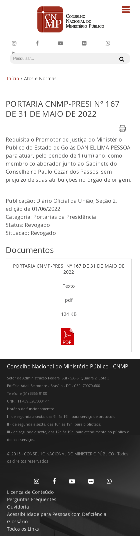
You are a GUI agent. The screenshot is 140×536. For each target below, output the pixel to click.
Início (13, 78)
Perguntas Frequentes (31, 499)
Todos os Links (23, 529)
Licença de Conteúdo (30, 492)
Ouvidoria (18, 507)
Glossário (17, 521)
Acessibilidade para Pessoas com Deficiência (56, 514)
